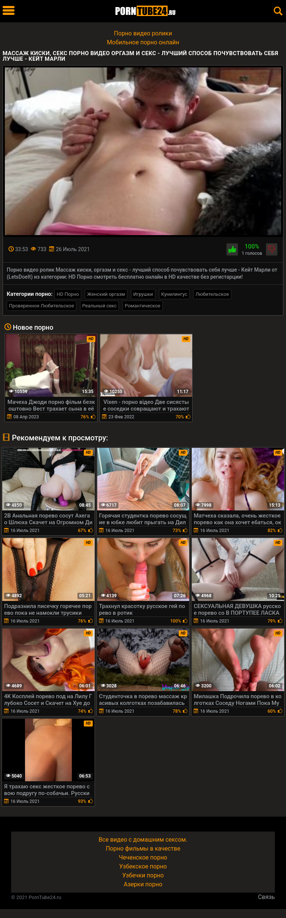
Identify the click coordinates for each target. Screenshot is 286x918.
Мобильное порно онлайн (143, 42)
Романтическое (142, 305)
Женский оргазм (106, 294)
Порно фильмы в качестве (143, 848)
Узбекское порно (143, 866)
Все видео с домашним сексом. (143, 839)
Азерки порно (143, 884)
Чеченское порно (143, 857)
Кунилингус (174, 294)
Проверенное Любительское (41, 305)
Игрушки (143, 294)
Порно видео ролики (143, 33)
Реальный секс (99, 305)
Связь (266, 896)
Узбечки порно (142, 875)
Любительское (212, 294)
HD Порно (68, 294)
